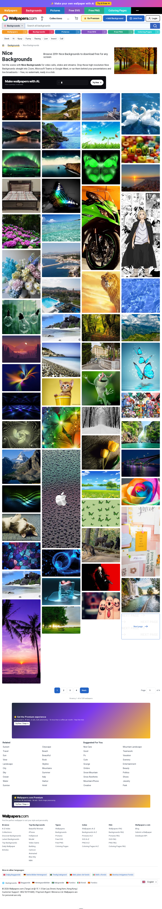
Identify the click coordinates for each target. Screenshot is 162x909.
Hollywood (33, 846)
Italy (44, 787)
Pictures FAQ (114, 846)
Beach (45, 761)
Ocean (6, 787)
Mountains (47, 778)
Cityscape (46, 757)
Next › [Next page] (84, 700)
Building (32, 856)
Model (31, 849)
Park (125, 795)
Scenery (126, 770)
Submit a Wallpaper (143, 842)
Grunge (86, 774)
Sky (4, 782)
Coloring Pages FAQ (117, 856)
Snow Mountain (90, 782)
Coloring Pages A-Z (90, 856)
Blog (137, 839)
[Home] (3, 55)
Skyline (45, 774)
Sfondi (83, 893)
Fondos (94, 893)
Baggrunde (25, 893)
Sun (4, 765)
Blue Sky (32, 867)
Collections (56, 28)
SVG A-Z (85, 849)
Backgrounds (34, 20)
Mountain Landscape (132, 757)
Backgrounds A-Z (89, 842)
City (4, 778)
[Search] (155, 36)
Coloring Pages (117, 20)
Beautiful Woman (36, 839)
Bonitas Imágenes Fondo (121, 885)
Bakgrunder (59, 893)
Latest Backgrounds (10, 849)
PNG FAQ (112, 853)
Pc (84, 765)
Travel (5, 761)
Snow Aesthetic (90, 787)
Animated (33, 863)
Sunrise (6, 795)
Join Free (136, 28)
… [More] (68, 28)
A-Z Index (6, 839)
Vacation (127, 765)
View (5, 770)
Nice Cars (87, 757)
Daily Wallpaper (8, 856)
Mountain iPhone (91, 791)
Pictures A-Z (87, 846)
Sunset (6, 757)
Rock (44, 770)
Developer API (141, 846)
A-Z (42, 28)
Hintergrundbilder (42, 893)
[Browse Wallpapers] (25, 42)
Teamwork (128, 761)
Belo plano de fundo (79, 885)
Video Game (34, 853)
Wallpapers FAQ (115, 839)
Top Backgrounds (9, 853)
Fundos (72, 893)
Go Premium (91, 28)
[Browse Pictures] (78, 42)
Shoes (126, 787)
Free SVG (74, 20)
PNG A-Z (85, 853)
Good (85, 761)
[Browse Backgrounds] (51, 42)
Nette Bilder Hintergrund (35, 885)
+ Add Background (114, 28)
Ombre (86, 778)
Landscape (8, 774)
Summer (46, 782)
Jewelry (126, 791)
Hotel (44, 795)
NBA (31, 870)
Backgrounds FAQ (116, 842)
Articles (5, 860)
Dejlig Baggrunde (11, 885)
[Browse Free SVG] (104, 42)
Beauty (126, 778)
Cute (85, 770)
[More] (138, 20)
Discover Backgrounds (11, 846)
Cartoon (32, 860)
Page (143, 700)
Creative (87, 795)
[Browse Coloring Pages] (157, 42)
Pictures (55, 20)
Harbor (45, 791)
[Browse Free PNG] (131, 42)
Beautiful (46, 765)
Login (152, 28)
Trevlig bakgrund (58, 885)
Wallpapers (10, 20)
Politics (126, 782)
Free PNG (94, 20)
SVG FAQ (112, 849)
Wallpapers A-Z (88, 839)
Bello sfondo (99, 885)
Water (5, 791)
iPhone (32, 842)
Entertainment (129, 774)
